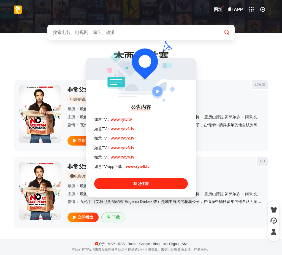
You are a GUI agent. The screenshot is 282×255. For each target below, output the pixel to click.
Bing (156, 244)
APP (236, 9)
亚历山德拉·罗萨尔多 (222, 117)
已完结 (260, 84)
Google (144, 244)
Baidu (132, 244)
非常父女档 (81, 166)
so (164, 244)
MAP (111, 244)
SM (184, 244)
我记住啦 (141, 183)
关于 (101, 244)
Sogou (174, 244)
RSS (121, 244)
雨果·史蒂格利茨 (259, 117)
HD (262, 161)
